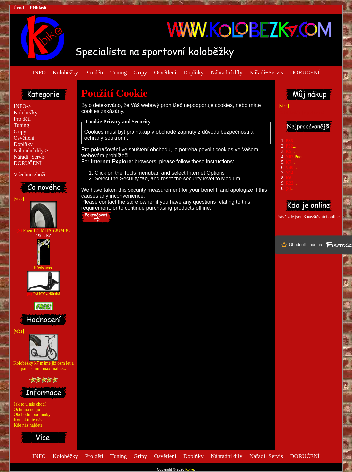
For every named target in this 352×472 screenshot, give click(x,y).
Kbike (189, 469)
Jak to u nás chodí (30, 404)
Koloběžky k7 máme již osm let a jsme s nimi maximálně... (43, 364)
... (291, 140)
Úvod (18, 7)
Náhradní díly (226, 72)
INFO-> (22, 106)
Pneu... (296, 156)
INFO (39, 72)
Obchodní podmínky (32, 414)
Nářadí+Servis (266, 72)
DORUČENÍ (305, 72)
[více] (17, 198)
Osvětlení (165, 72)
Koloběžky (65, 72)
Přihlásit (38, 7)
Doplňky (193, 72)
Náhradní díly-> (31, 151)
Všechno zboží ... (32, 174)
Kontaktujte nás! (29, 419)
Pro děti (94, 72)
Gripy (140, 72)
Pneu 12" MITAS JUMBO (43, 228)
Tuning (118, 72)
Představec (43, 265)
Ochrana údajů (27, 409)
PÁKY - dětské (43, 292)
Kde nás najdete (28, 425)
